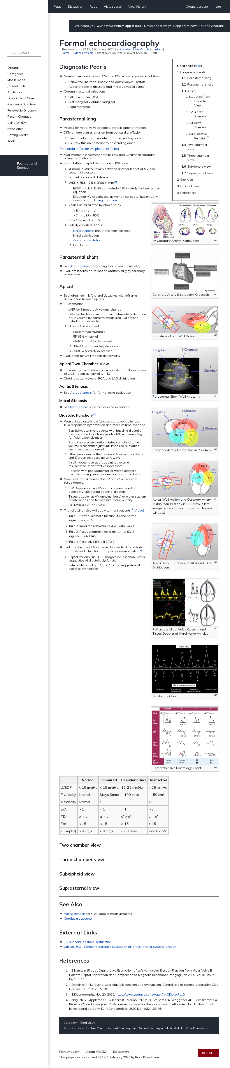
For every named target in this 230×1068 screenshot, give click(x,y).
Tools (11, 141)
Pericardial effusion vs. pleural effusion (89, 148)
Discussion (75, 7)
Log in (220, 7)
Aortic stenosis (81, 266)
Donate (208, 1053)
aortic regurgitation (103, 200)
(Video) (138, 510)
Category (70, 1022)
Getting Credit (17, 135)
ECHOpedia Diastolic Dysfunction (88, 942)
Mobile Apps (16, 80)
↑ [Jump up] (70, 970)
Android (217, 26)
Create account (197, 7)
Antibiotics (14, 92)
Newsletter (15, 129)
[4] (140, 550)
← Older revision (81, 53)
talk (146, 49)
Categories (15, 74)
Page (57, 7)
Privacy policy (69, 1052)
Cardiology (87, 1022)
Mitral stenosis (83, 231)
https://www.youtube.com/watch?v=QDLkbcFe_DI (151, 994)
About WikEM (96, 1052)
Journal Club (16, 86)
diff (65, 53)
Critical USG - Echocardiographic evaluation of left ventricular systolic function (120, 947)
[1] (115, 181)
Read (93, 7)
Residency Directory (21, 104)
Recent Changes (19, 116)
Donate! (13, 68)
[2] (94, 414)
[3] (132, 509)
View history (137, 7)
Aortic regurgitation (87, 240)
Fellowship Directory (22, 110)
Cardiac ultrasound (78, 918)
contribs (157, 49)
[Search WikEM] (24, 53)
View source (113, 7)
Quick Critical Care (20, 98)
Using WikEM (16, 123)
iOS (201, 26)
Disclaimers (121, 1052)
